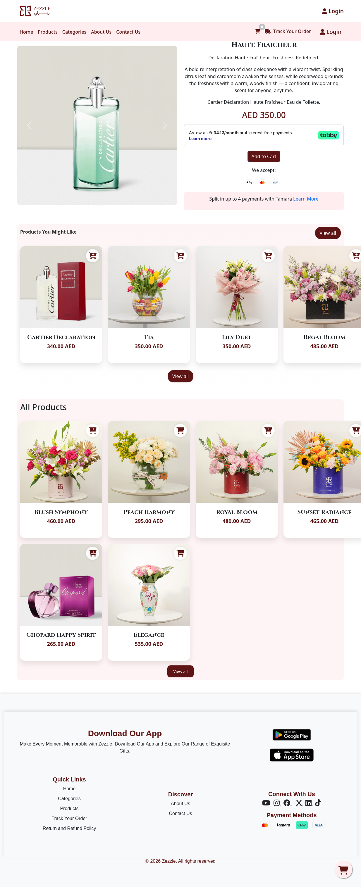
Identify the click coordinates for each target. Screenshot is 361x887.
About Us (101, 32)
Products (48, 32)
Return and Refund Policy (69, 828)
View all (328, 233)
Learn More (306, 199)
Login (333, 11)
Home (26, 32)
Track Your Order (288, 31)
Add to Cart (263, 156)
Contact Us (128, 32)
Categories (74, 32)
